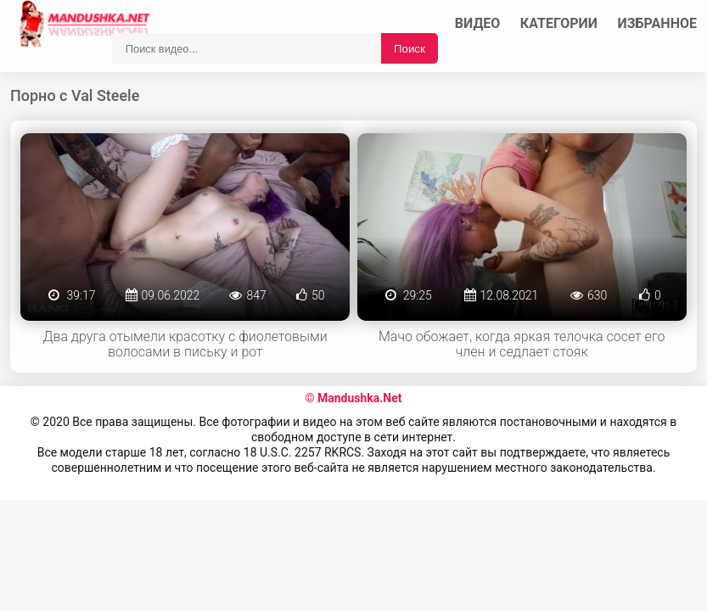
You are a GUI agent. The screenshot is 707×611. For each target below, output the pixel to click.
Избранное (658, 23)
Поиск (409, 48)
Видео (478, 23)
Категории (559, 23)
